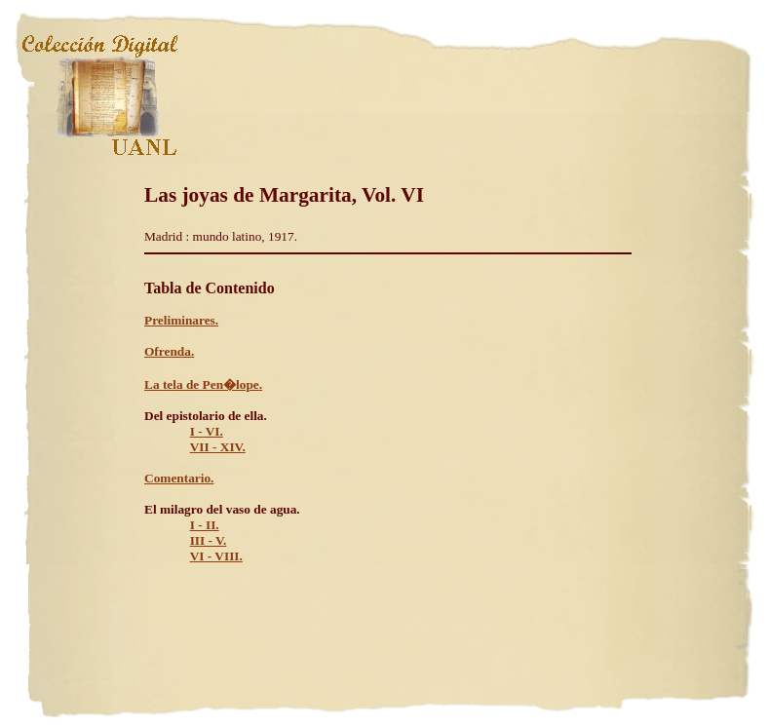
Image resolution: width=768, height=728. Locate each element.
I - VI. (206, 431)
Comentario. (178, 478)
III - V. (208, 540)
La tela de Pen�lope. (203, 384)
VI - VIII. (216, 556)
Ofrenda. (169, 351)
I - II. (204, 524)
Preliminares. (181, 320)
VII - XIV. (218, 447)
